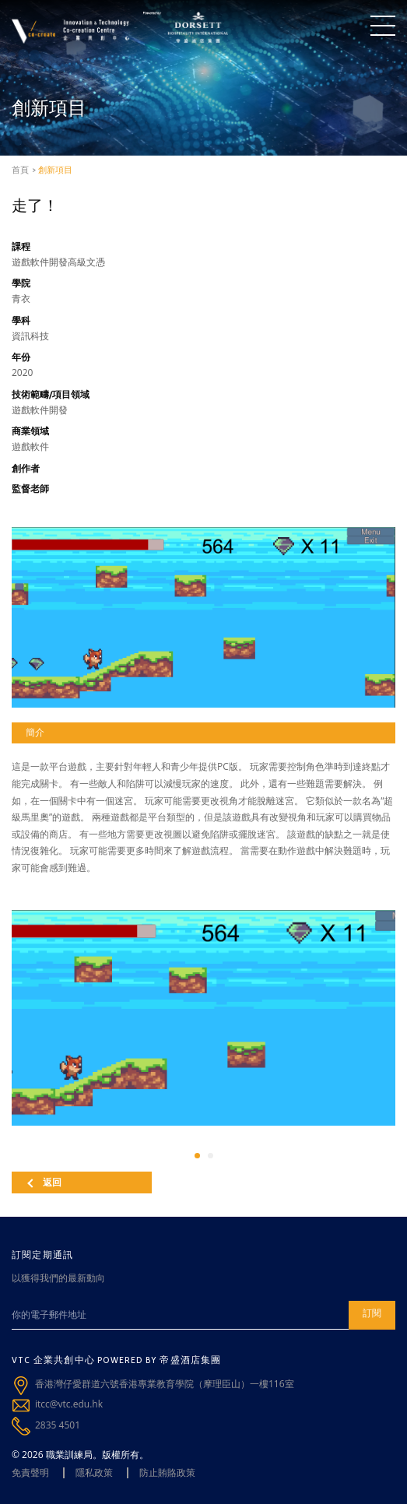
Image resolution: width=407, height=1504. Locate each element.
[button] (197, 1155)
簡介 (35, 732)
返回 (44, 1182)
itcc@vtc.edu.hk (69, 1404)
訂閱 (372, 1313)
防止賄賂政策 (167, 1472)
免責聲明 (30, 1472)
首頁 (20, 169)
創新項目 (55, 169)
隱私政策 (94, 1472)
